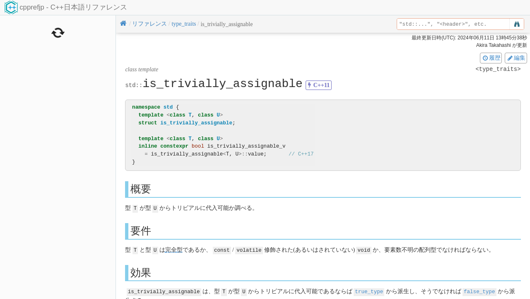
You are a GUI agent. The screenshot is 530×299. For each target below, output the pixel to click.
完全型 (174, 249)
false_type (479, 290)
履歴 (491, 57)
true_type (369, 290)
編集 (515, 57)
